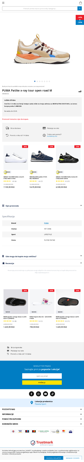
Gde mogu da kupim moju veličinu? (20, 256)
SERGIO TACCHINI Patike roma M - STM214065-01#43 (14, 177)
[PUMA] (80, 92)
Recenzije (9, 263)
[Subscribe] (42, 382)
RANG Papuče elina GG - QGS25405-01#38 (41, 317)
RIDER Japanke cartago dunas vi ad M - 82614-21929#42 (68, 317)
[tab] (42, 206)
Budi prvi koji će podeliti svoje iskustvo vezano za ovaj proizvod (23, 86)
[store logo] (42, 2)
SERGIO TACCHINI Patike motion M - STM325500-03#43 (67, 177)
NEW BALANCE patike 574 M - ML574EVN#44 (39, 177)
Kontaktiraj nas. (52, 136)
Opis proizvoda (12, 206)
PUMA (46, 223)
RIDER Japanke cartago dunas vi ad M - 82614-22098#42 (15, 317)
